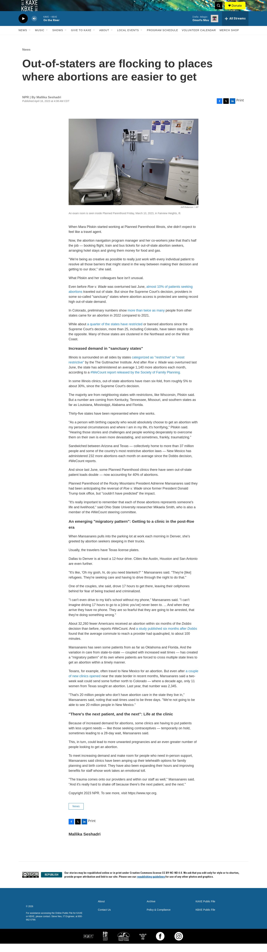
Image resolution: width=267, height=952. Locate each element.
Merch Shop (229, 38)
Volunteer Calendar (199, 38)
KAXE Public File (205, 909)
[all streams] (235, 26)
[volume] (34, 27)
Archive (151, 909)
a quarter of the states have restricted (114, 332)
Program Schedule (162, 38)
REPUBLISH (51, 883)
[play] (23, 27)
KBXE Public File (205, 918)
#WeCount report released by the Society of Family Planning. (135, 381)
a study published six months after (166, 637)
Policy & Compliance (158, 918)
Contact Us (104, 918)
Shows (57, 38)
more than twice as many (146, 319)
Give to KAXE (81, 38)
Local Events (128, 38)
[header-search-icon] (220, 10)
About (104, 38)
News (23, 38)
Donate (239, 10)
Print (240, 108)
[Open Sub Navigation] (29, 38)
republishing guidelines (151, 885)
